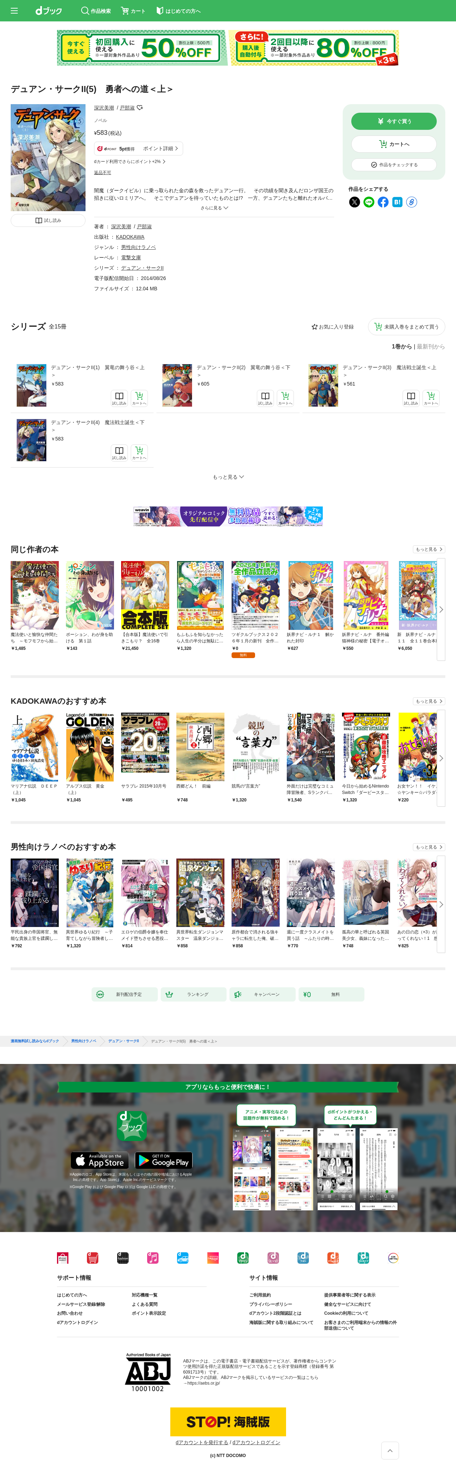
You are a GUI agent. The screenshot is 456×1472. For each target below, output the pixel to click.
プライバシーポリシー (270, 1304)
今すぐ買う (399, 121)
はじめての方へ (72, 1295)
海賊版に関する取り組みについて (281, 1322)
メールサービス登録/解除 (81, 1304)
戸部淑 (127, 108)
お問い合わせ (70, 1313)
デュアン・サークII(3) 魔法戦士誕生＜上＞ (389, 371)
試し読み (52, 220)
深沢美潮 (104, 108)
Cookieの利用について (346, 1313)
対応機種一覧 (144, 1295)
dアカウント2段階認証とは (275, 1313)
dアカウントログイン (77, 1322)
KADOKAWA (130, 237)
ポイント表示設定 (149, 1313)
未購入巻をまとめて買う (411, 327)
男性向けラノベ (138, 247)
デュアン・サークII (142, 268)
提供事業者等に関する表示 (349, 1295)
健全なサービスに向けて (347, 1304)
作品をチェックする (398, 164)
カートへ (399, 144)
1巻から (402, 347)
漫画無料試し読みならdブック (35, 1041)
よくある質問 (144, 1304)
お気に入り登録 (336, 327)
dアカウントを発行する (202, 1442)
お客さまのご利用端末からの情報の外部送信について (360, 1325)
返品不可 (102, 172)
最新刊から (431, 347)
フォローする (139, 107)
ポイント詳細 (158, 148)
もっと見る (426, 549)
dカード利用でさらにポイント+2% (127, 161)
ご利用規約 (260, 1295)
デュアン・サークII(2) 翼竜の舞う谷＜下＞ (243, 371)
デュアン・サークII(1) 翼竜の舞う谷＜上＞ (98, 371)
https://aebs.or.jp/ (203, 1383)
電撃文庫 (131, 257)
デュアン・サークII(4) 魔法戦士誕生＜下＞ (98, 426)
